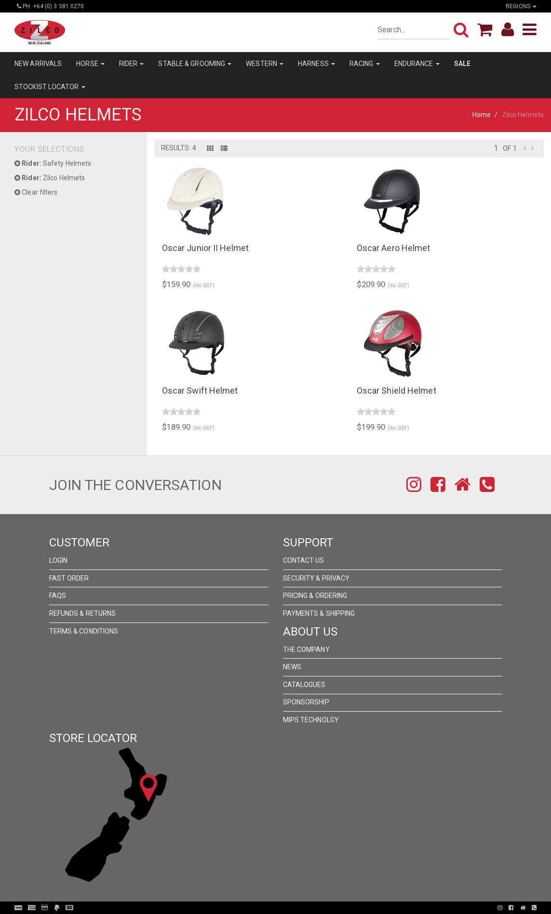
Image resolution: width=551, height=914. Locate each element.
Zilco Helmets (49, 178)
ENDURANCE (417, 63)
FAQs (57, 595)
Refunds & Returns (82, 613)
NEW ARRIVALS (38, 63)
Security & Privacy (316, 578)
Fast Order (69, 578)
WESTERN (264, 63)
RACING (364, 63)
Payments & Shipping (319, 613)
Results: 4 (178, 148)
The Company (306, 649)
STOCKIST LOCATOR (49, 87)
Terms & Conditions (84, 631)
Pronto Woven (278, 907)
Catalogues (304, 685)
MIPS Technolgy (311, 720)
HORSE (90, 63)
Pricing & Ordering (315, 595)
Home (481, 115)
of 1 (509, 148)
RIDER (131, 63)
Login (58, 560)
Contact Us (303, 560)
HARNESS (316, 63)
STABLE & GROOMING (194, 63)
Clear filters (36, 192)
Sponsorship (306, 702)
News (292, 667)
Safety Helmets (52, 163)
